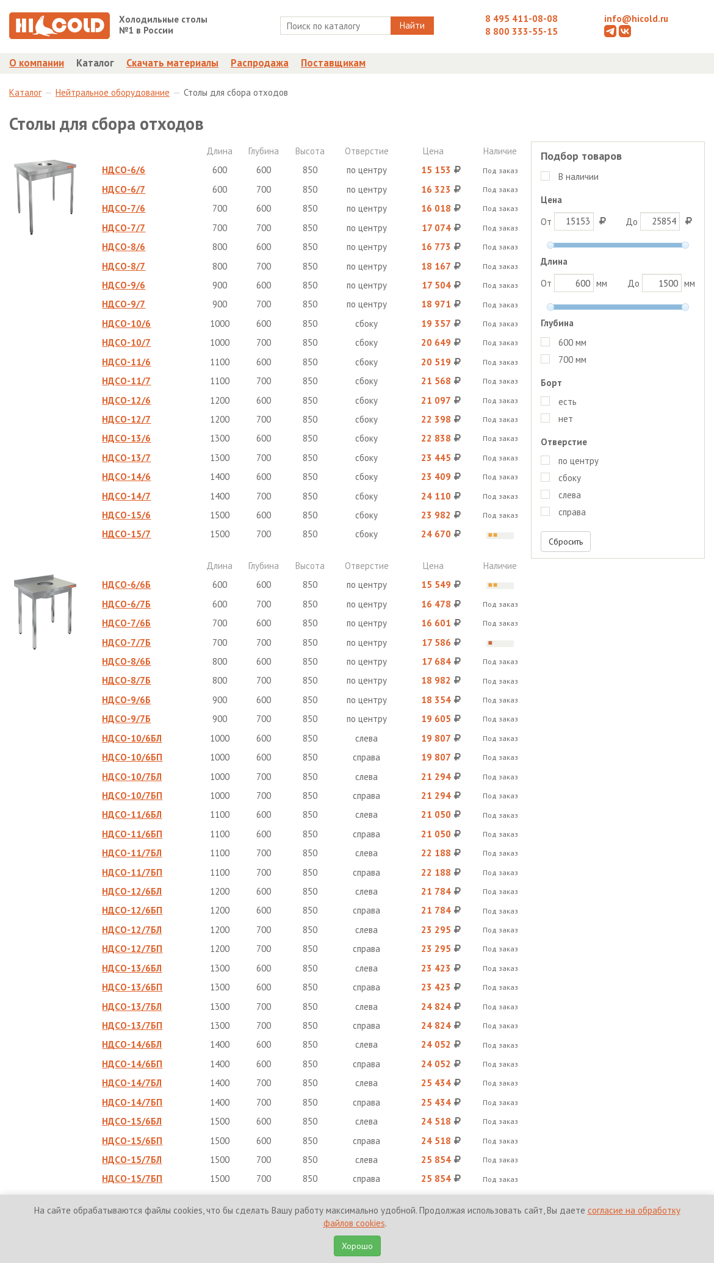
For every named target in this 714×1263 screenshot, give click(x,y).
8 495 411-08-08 (521, 18)
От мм (574, 283)
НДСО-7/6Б (126, 623)
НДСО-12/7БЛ (132, 930)
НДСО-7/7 (123, 228)
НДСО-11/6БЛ (132, 814)
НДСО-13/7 (126, 457)
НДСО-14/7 (126, 496)
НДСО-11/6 (126, 362)
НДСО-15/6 (126, 515)
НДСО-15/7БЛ (132, 1159)
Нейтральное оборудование (113, 92)
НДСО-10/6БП (132, 757)
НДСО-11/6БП (132, 834)
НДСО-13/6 (126, 438)
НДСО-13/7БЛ (132, 1006)
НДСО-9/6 (123, 285)
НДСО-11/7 (126, 381)
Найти (412, 25)
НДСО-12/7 (126, 419)
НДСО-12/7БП (132, 948)
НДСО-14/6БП (132, 1064)
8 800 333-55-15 (521, 31)
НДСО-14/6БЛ (132, 1044)
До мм (661, 283)
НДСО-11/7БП (132, 872)
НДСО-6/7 (123, 189)
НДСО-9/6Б (126, 700)
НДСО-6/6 (123, 170)
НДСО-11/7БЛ (132, 853)
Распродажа (260, 63)
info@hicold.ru (636, 18)
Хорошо (357, 1245)
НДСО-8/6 (123, 246)
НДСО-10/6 (126, 323)
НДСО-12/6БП (132, 910)
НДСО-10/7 (126, 342)
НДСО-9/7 (123, 304)
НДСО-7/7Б (126, 642)
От (575, 221)
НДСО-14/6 (126, 476)
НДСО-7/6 (123, 208)
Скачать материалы (172, 63)
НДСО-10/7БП (132, 795)
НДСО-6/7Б (126, 604)
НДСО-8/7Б (126, 680)
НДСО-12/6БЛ (132, 891)
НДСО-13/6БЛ (132, 968)
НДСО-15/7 (126, 534)
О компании (36, 63)
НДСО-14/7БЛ (132, 1083)
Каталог (95, 63)
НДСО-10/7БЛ (132, 776)
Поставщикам (333, 63)
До (660, 221)
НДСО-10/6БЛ (132, 738)
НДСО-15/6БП (132, 1141)
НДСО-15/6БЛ (132, 1121)
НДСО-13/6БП (132, 987)
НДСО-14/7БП (132, 1102)
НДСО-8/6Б (126, 661)
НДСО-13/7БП (132, 1025)
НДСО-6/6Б (126, 584)
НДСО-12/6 (126, 400)
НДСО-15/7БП (132, 1178)
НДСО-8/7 (123, 266)
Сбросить (566, 541)
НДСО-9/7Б (126, 719)
